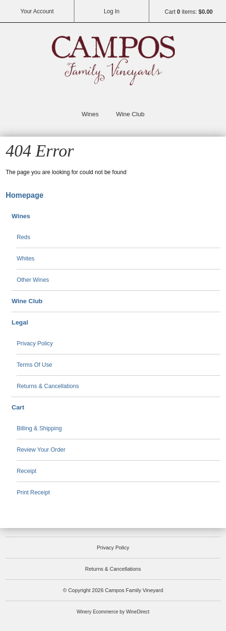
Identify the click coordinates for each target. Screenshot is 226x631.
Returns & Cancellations (48, 386)
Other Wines (33, 280)
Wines (90, 114)
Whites (26, 258)
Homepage (25, 195)
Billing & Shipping (39, 428)
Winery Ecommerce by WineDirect (113, 611)
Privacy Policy (35, 343)
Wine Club (130, 114)
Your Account (37, 11)
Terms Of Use (34, 365)
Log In (111, 11)
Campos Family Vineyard (113, 64)
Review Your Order (41, 449)
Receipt (26, 471)
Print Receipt (33, 492)
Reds (23, 237)
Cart (17, 407)
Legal (19, 322)
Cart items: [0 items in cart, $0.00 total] (189, 12)
